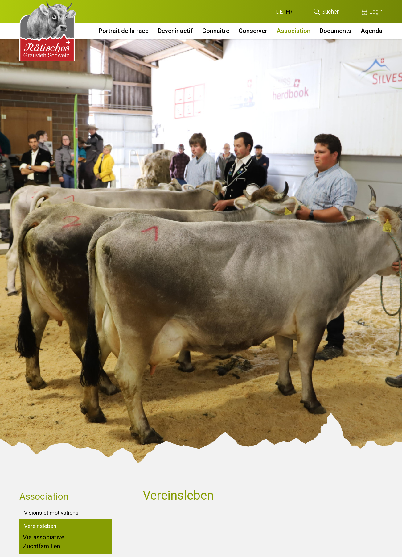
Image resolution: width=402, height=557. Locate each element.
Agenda (372, 31)
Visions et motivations (51, 512)
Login (376, 11)
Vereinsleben (40, 526)
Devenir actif (175, 31)
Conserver (253, 31)
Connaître (215, 31)
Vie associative (43, 537)
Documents (335, 31)
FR (289, 11)
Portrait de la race (124, 31)
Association (293, 31)
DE (279, 11)
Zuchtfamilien (41, 546)
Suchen (331, 11)
